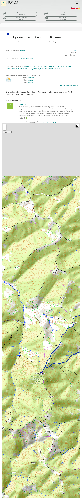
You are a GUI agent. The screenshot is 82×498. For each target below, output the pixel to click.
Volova (30, 80)
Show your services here (47, 122)
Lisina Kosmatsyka (27, 58)
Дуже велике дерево (45, 69)
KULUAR (22, 104)
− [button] (4, 128)
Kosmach (23, 50)
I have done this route (69, 86)
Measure (77, 125)
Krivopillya (31, 82)
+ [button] (4, 125)
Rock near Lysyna (30, 66)
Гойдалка (33, 69)
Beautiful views (23, 69)
